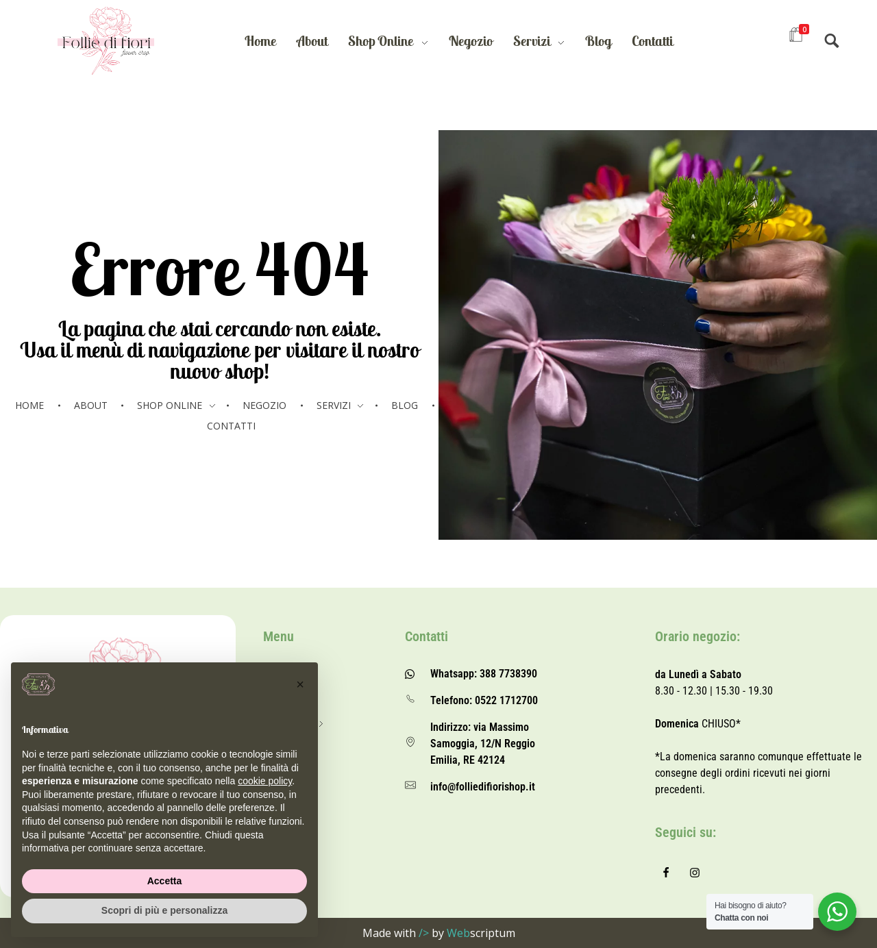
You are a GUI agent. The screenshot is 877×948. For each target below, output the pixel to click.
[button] (300, 684)
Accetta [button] (164, 880)
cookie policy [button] (265, 780)
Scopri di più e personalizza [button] (164, 910)
